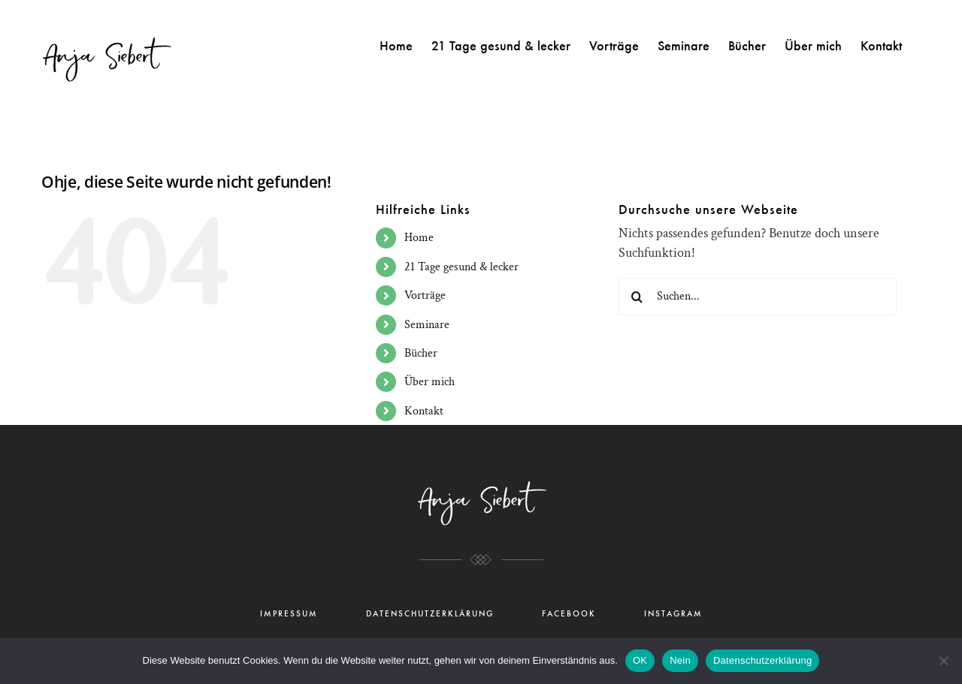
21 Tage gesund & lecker (461, 267)
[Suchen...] (758, 296)
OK (640, 660)
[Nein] (943, 660)
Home (419, 238)
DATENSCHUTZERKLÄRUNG (430, 614)
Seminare (426, 325)
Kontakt (423, 411)
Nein (680, 660)
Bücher (420, 353)
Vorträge (425, 295)
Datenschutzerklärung (762, 660)
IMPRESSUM (289, 614)
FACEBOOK (569, 614)
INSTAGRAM (673, 614)
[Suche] (637, 296)
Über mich (429, 382)
